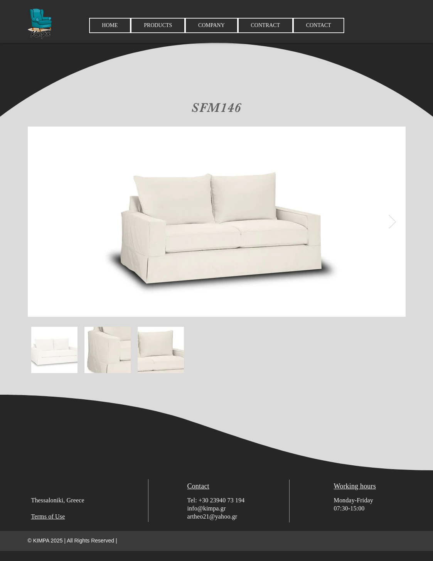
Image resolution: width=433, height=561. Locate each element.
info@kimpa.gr (206, 508)
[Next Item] (392, 221)
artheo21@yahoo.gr (212, 516)
